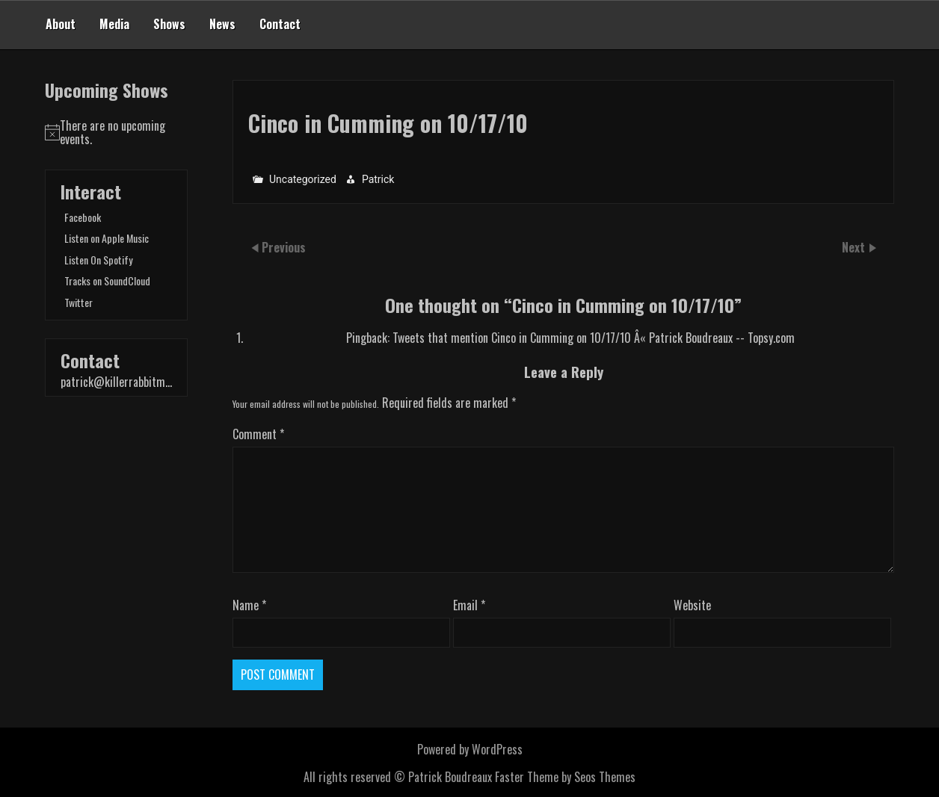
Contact (280, 24)
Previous (284, 246)
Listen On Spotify (98, 259)
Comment (258, 434)
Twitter (78, 302)
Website (692, 605)
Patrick (378, 178)
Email (469, 605)
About (61, 24)
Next (855, 246)
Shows (169, 24)
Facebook (82, 217)
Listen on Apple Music (106, 238)
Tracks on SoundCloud (107, 280)
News (222, 24)
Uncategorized (302, 178)
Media (114, 24)
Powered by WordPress (470, 749)
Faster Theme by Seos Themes (565, 777)
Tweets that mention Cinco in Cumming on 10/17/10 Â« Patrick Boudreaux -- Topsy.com (593, 338)
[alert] (116, 132)
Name (249, 605)
